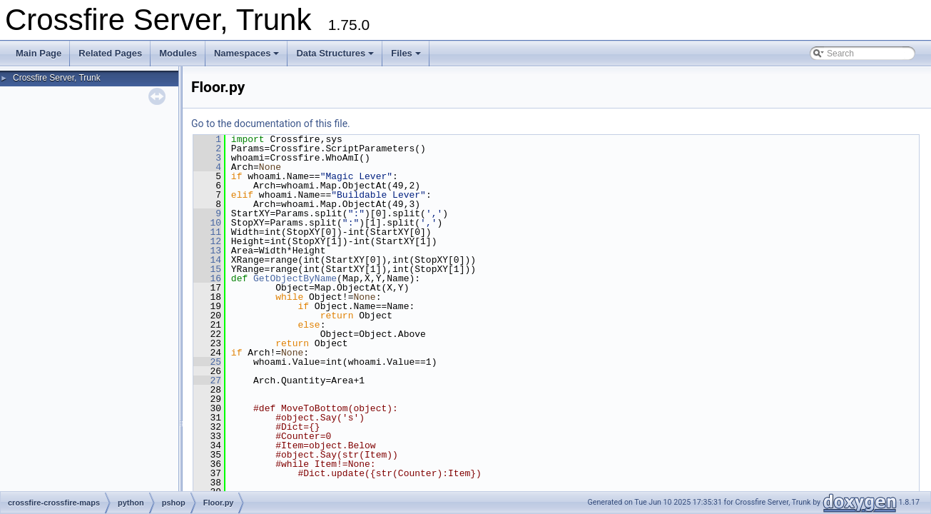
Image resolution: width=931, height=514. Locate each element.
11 (207, 232)
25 (207, 362)
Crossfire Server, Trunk (57, 78)
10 (207, 222)
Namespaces (247, 53)
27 (207, 380)
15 (207, 269)
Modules (178, 53)
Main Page (38, 53)
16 (207, 278)
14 (207, 259)
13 (207, 250)
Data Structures (335, 53)
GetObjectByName (295, 278)
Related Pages (110, 53)
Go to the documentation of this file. (270, 123)
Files (406, 53)
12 (207, 241)
